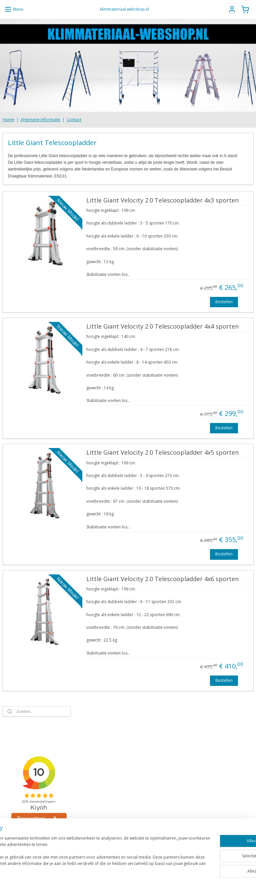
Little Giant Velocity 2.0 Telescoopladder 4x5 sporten (162, 453)
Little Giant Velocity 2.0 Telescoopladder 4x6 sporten (162, 579)
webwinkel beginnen (153, 868)
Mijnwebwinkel (211, 868)
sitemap (114, 868)
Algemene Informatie (40, 119)
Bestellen (224, 302)
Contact (74, 119)
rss (127, 868)
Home (8, 119)
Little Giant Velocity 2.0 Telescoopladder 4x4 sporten (162, 326)
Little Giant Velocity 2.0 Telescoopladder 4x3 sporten (162, 200)
